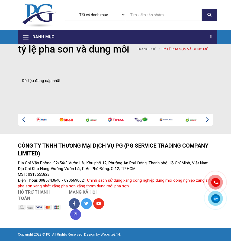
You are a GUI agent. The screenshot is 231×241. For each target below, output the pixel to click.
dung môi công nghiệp (175, 180)
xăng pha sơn (64, 186)
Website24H (110, 234)
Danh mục (117, 37)
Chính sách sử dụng (104, 180)
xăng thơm (86, 186)
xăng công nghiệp (139, 180)
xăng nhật (42, 186)
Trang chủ (146, 49)
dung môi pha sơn (113, 186)
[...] (163, 15)
